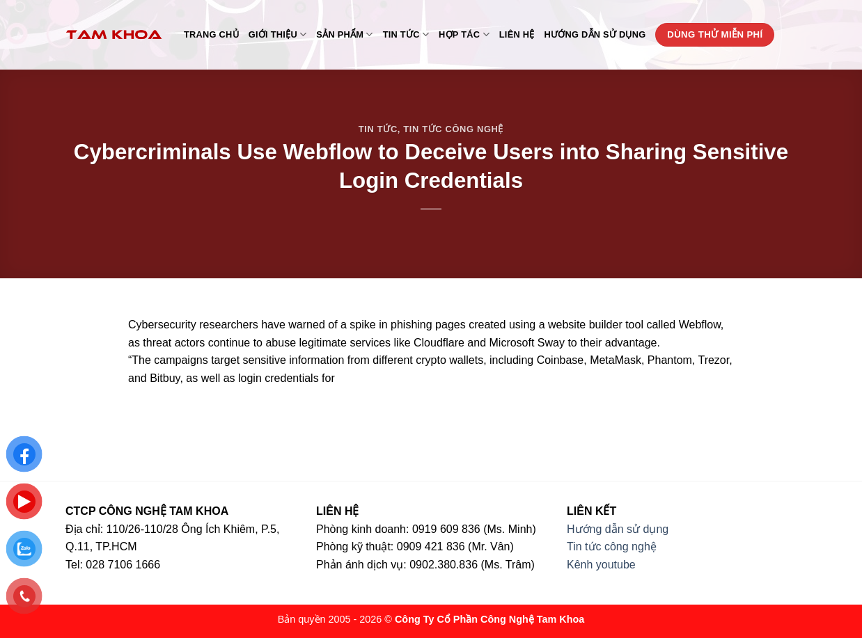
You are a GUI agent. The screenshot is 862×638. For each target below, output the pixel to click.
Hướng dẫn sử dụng (595, 34)
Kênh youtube (601, 565)
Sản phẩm (344, 34)
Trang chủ (211, 34)
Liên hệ (517, 34)
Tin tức (406, 34)
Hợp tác (464, 34)
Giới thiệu (278, 34)
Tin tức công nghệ (453, 129)
